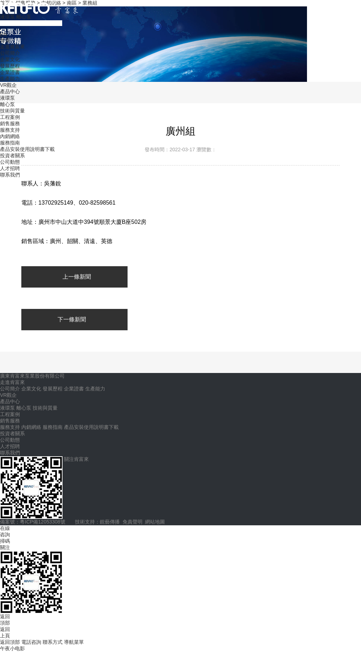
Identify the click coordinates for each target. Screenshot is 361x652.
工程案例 (10, 117)
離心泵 (23, 17)
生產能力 (10, 79)
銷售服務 (10, 123)
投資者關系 (12, 155)
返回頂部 (10, 642)
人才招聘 (10, 168)
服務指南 (10, 143)
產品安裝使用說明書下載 (27, 149)
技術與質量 (12, 111)
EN (3, 34)
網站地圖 (155, 522)
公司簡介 (10, 53)
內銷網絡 (10, 136)
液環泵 (7, 17)
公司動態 (10, 162)
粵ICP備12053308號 (42, 522)
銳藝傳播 (110, 522)
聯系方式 (53, 642)
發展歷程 (10, 66)
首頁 (5, 40)
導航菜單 (74, 642)
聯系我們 (10, 175)
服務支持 (10, 130)
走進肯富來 (12, 46)
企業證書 (10, 72)
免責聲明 (132, 522)
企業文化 (10, 59)
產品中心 (10, 91)
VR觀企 (8, 85)
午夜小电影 (12, 648)
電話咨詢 (32, 642)
